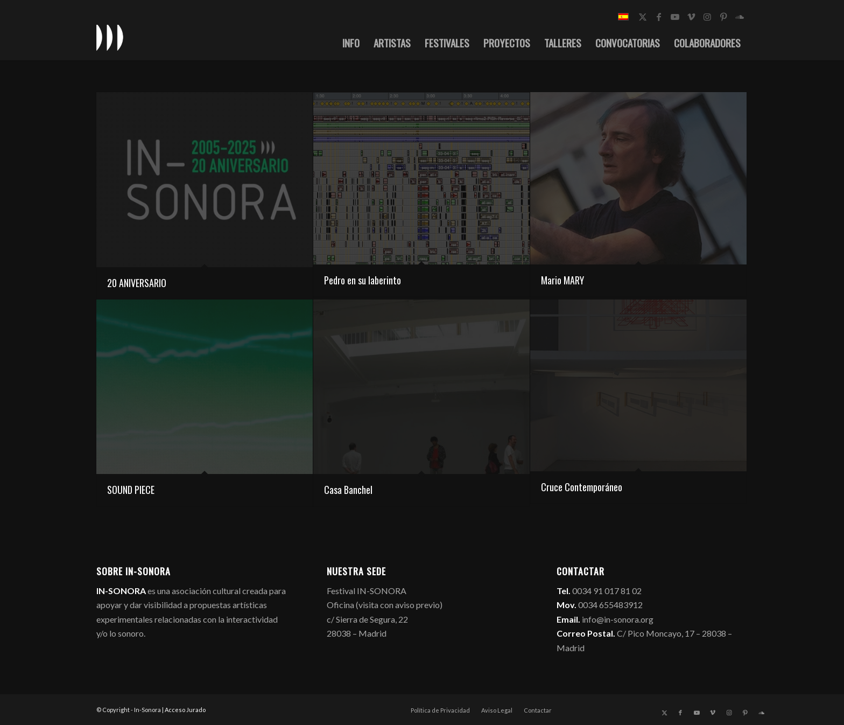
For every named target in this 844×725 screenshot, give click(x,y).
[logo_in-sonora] (109, 37)
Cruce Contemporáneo (581, 487)
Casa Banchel (348, 490)
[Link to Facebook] (659, 17)
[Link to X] (643, 17)
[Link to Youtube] (675, 17)
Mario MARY (562, 280)
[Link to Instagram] (707, 17)
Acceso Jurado (185, 709)
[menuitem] (351, 42)
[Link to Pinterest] (723, 17)
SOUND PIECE (130, 490)
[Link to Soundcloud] (740, 17)
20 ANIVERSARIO (136, 283)
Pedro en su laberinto (362, 280)
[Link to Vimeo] (691, 17)
